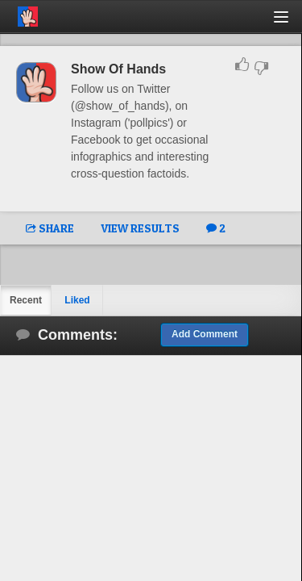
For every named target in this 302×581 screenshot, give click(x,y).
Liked (76, 300)
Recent (26, 300)
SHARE (50, 228)
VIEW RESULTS (140, 228)
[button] (290, 23)
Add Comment (205, 334)
